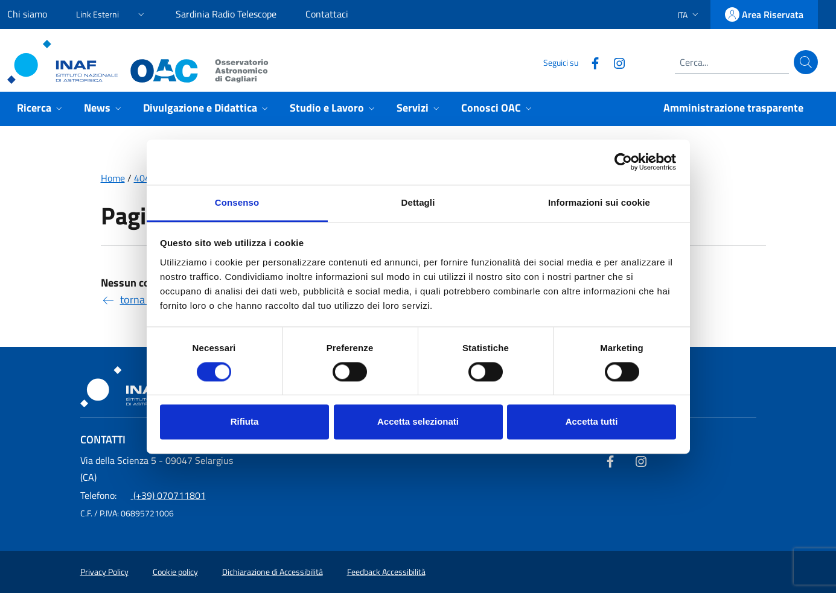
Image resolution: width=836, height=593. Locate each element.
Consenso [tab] (237, 202)
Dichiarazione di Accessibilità (272, 572)
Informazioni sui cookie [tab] (599, 202)
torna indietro (142, 299)
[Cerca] (806, 62)
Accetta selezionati (418, 422)
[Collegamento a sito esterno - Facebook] (590, 62)
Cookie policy (175, 572)
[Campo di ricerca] (732, 62)
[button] (111, 12)
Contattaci (326, 14)
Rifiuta (245, 422)
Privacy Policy (104, 572)
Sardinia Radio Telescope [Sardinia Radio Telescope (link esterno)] (226, 14)
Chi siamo (27, 14)
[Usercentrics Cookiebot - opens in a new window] (623, 162)
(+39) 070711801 (143, 495)
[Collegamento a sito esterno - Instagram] (614, 62)
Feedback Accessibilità (386, 572)
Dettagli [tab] (418, 202)
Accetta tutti (592, 422)
